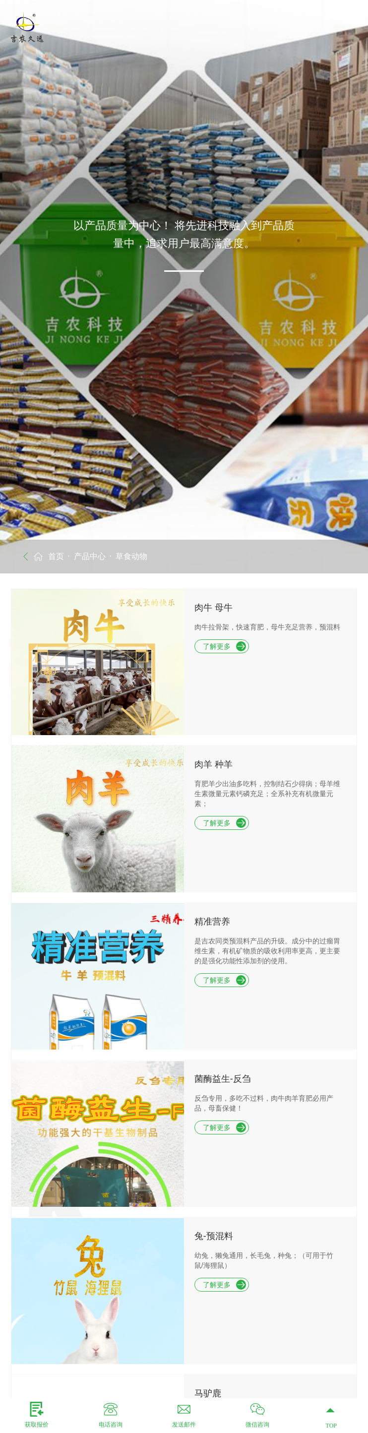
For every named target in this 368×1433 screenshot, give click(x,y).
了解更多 (224, 646)
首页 (56, 556)
